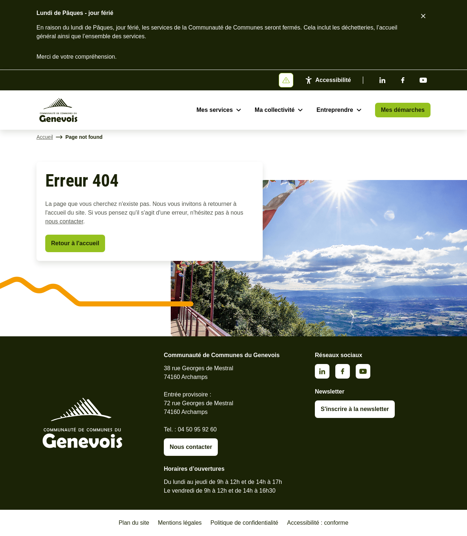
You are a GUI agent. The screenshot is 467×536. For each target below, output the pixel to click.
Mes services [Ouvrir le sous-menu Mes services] (214, 110)
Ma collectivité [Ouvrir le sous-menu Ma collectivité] (274, 110)
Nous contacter (191, 447)
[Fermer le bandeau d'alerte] (423, 16)
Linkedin (382, 80)
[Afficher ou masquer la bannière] (286, 80)
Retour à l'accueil (75, 243)
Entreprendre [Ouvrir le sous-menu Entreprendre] (334, 110)
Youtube (423, 80)
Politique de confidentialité (244, 523)
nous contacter (64, 221)
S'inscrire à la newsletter (355, 409)
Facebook (402, 80)
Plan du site (134, 523)
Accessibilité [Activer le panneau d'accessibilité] (333, 80)
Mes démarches (403, 110)
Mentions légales (180, 523)
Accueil (44, 137)
